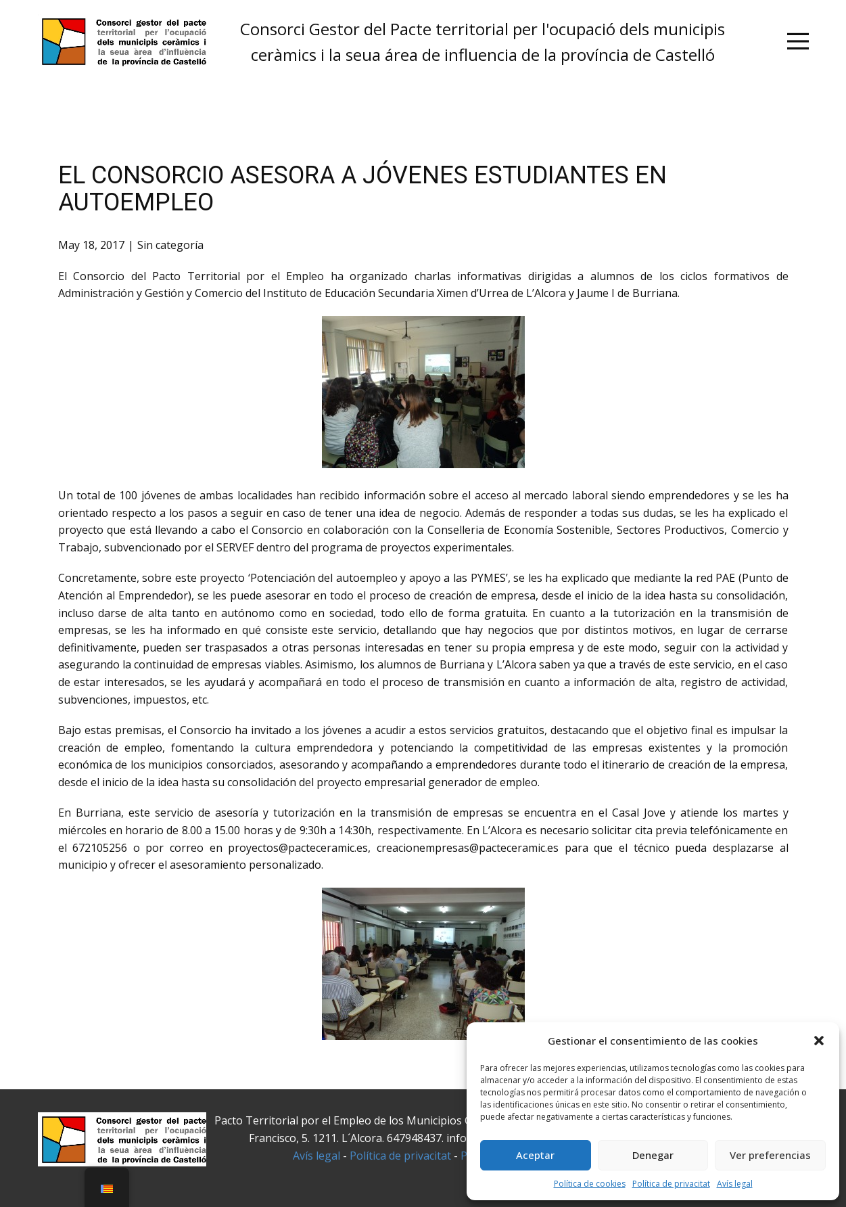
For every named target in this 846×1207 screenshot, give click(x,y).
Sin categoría (170, 244)
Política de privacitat (671, 1183)
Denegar (653, 1155)
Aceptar (535, 1155)
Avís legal (735, 1183)
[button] (819, 1040)
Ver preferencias (770, 1155)
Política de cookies (590, 1183)
